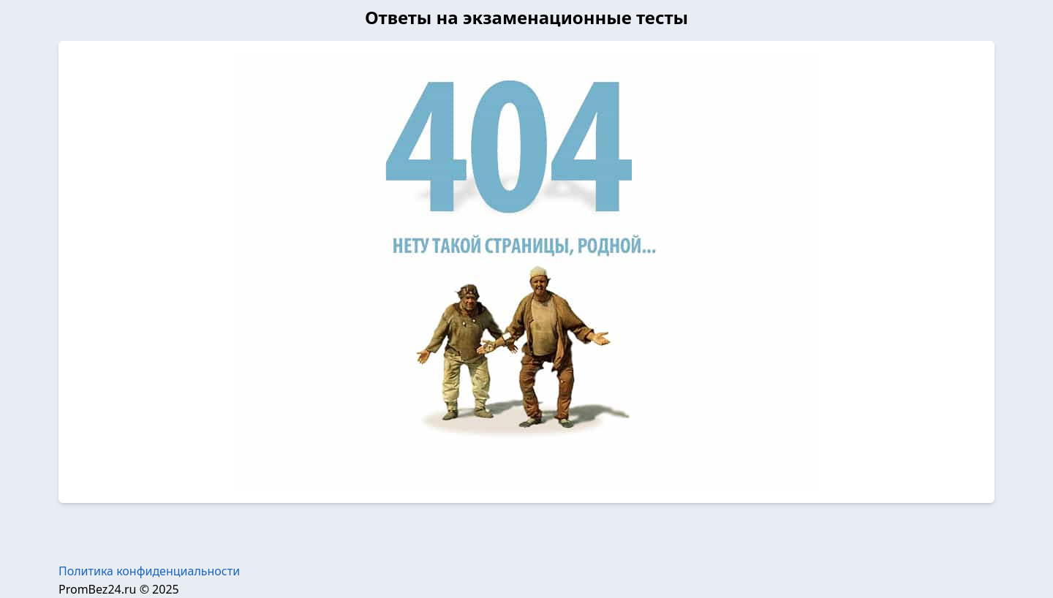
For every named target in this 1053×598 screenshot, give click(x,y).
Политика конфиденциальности (149, 571)
